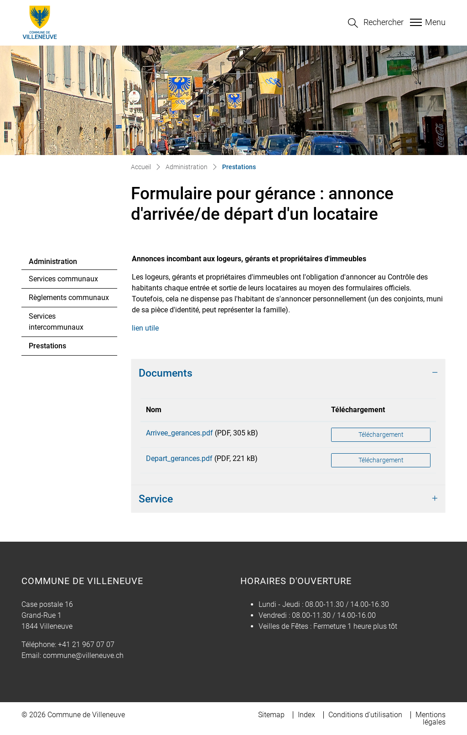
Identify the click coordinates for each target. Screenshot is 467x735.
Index (306, 714)
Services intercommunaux (56, 321)
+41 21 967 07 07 (86, 644)
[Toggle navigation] (427, 22)
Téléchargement (381, 434)
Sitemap (271, 714)
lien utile (150, 328)
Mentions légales (430, 718)
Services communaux (63, 278)
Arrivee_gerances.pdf (179, 433)
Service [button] (156, 498)
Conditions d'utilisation (365, 714)
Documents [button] (165, 373)
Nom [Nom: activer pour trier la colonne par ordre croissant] (153, 409)
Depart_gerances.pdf (179, 458)
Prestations (53, 348)
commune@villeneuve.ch (83, 655)
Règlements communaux (69, 297)
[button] (376, 23)
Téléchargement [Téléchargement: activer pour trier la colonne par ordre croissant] (358, 409)
